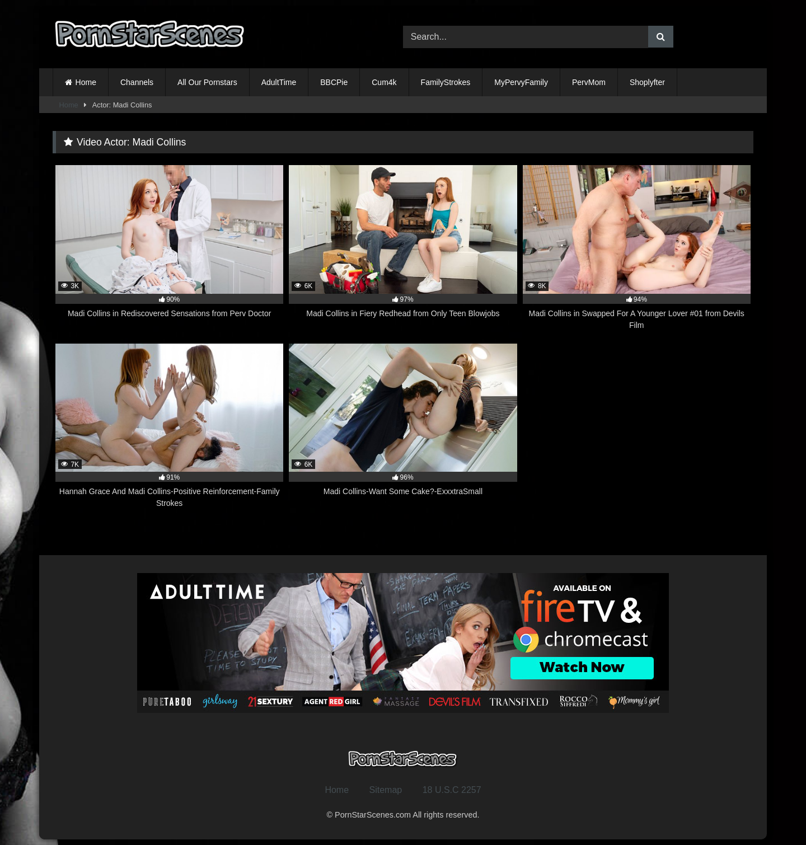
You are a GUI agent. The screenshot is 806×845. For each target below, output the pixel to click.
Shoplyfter (647, 82)
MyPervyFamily (521, 82)
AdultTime (279, 82)
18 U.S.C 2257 (452, 790)
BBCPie (334, 82)
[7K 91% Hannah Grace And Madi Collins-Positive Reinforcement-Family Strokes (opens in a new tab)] (169, 426)
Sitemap (385, 790)
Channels (136, 82)
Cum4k (384, 82)
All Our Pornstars (207, 82)
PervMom (589, 82)
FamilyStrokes (446, 82)
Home (86, 82)
